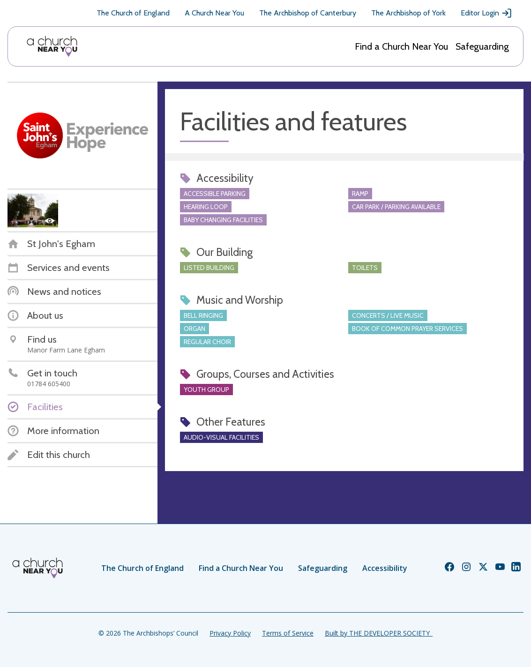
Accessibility (384, 568)
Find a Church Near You (401, 46)
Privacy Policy (230, 633)
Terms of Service (288, 633)
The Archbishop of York (408, 12)
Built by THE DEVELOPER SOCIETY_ (379, 633)
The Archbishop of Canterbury (307, 12)
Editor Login (486, 13)
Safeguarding (482, 46)
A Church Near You (214, 12)
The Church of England (133, 12)
